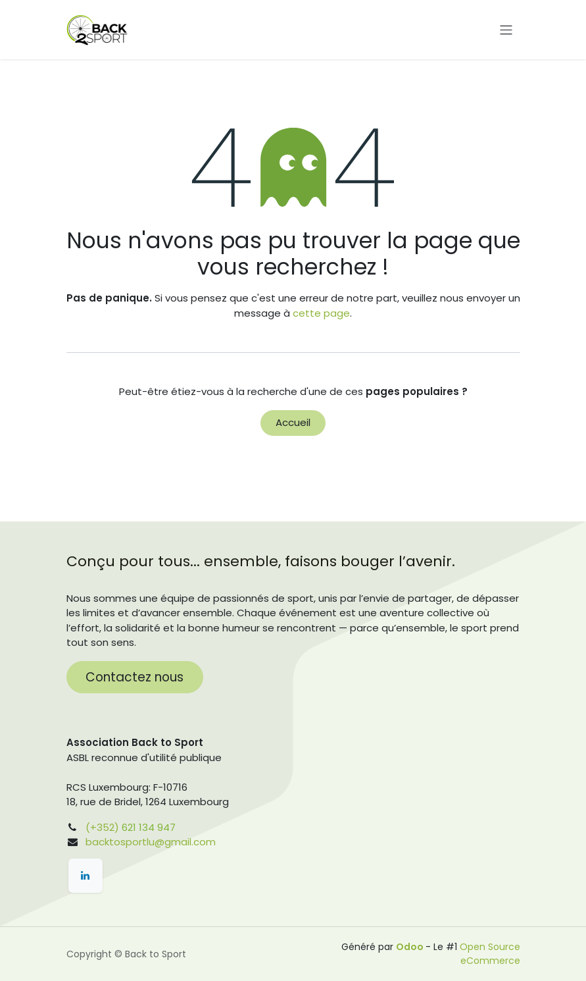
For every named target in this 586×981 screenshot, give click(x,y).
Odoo (411, 946)
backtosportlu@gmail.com (150, 842)
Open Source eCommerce (490, 953)
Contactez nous (134, 677)
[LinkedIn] (85, 876)
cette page (321, 313)
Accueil (293, 422)
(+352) (102, 827)
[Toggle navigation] (506, 29)
